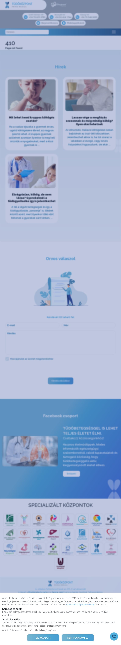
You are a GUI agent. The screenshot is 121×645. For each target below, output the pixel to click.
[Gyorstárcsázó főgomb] (114, 636)
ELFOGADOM (43, 637)
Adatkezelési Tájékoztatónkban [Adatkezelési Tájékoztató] (80, 604)
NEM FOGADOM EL (77, 637)
